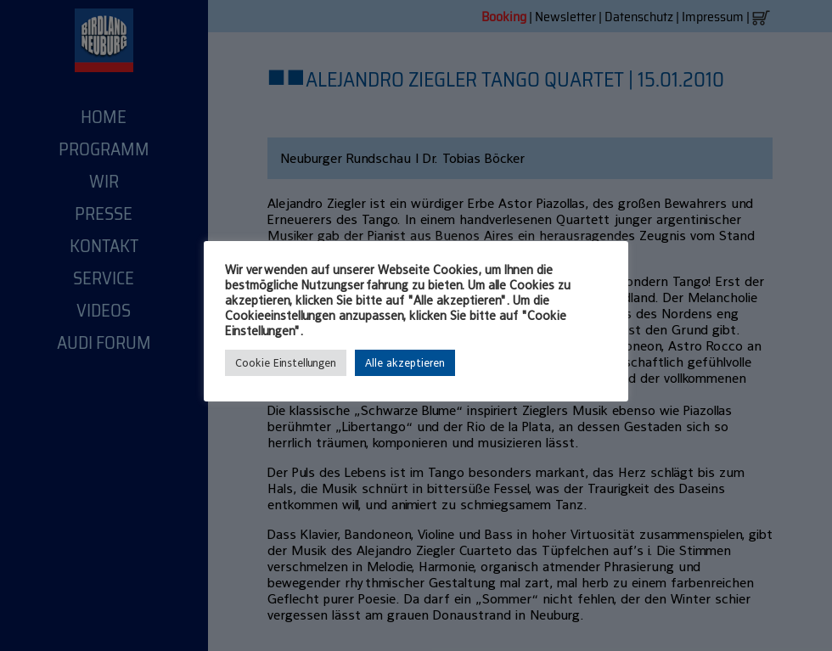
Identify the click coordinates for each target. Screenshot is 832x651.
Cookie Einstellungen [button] (285, 362)
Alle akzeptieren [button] (405, 362)
